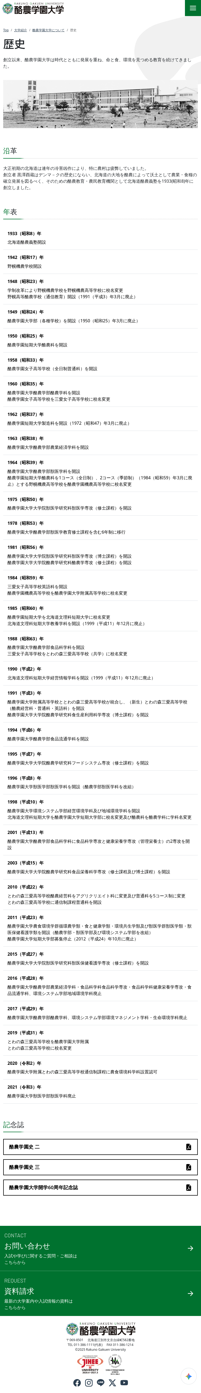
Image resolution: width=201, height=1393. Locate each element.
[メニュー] (193, 8)
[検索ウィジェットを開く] (188, 1376)
